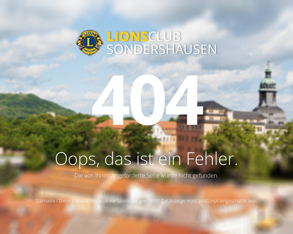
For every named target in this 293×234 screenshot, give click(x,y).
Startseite (45, 201)
